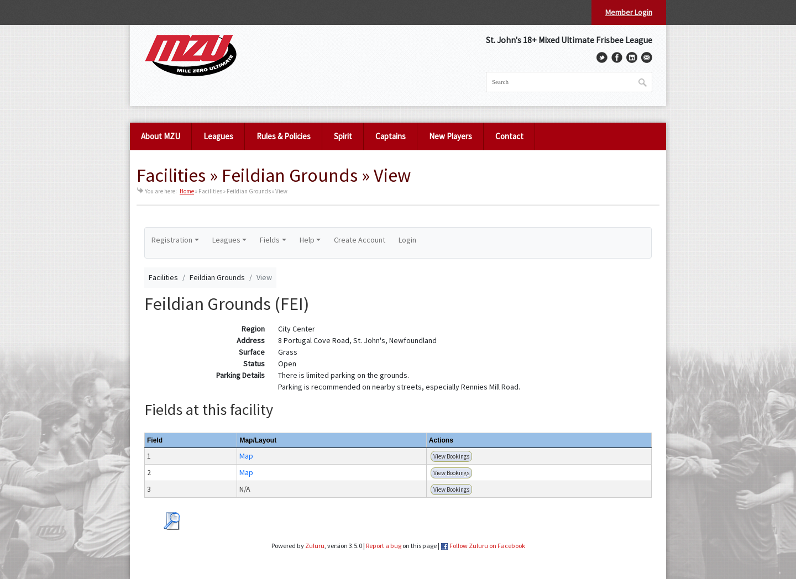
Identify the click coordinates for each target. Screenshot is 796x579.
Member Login (628, 12)
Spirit (343, 136)
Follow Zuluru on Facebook (487, 545)
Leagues (218, 136)
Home (187, 191)
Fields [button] (270, 240)
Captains (390, 136)
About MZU (160, 136)
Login (407, 240)
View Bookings (451, 456)
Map (246, 456)
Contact (509, 136)
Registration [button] (171, 240)
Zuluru (314, 545)
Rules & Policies (283, 136)
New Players (450, 136)
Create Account (359, 240)
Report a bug (383, 545)
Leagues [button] (226, 240)
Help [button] (307, 240)
